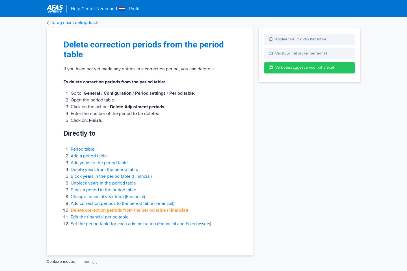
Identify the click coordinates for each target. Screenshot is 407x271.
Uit (94, 262)
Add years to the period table (99, 163)
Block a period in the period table (103, 190)
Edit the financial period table (100, 217)
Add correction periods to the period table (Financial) (122, 203)
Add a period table (89, 156)
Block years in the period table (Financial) (111, 176)
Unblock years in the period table (103, 183)
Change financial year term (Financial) (108, 197)
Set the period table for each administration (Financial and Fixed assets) (141, 224)
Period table (82, 149)
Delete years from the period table (104, 169)
